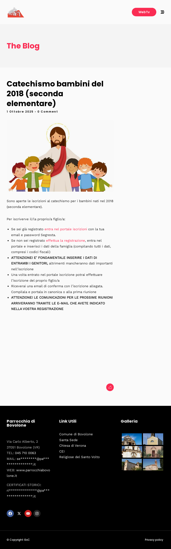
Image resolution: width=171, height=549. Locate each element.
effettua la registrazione (65, 241)
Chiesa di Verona (72, 446)
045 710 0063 (25, 453)
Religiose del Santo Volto (79, 457)
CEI (62, 451)
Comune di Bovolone (76, 434)
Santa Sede (68, 440)
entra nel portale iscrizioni (66, 229)
